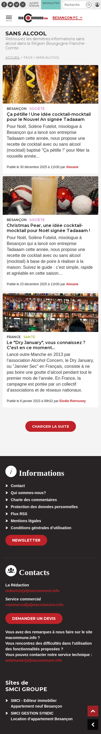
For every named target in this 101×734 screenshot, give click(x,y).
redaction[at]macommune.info (32, 591)
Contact (18, 486)
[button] (89, 5)
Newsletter (26, 540)
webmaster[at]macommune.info (33, 660)
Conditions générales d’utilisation (41, 528)
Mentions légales (26, 521)
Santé (29, 337)
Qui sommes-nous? (28, 493)
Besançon (17, 109)
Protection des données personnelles (44, 507)
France (14, 337)
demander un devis (34, 618)
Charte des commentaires (34, 500)
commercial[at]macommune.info (34, 605)
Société (37, 109)
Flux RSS (19, 514)
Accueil (12, 57)
